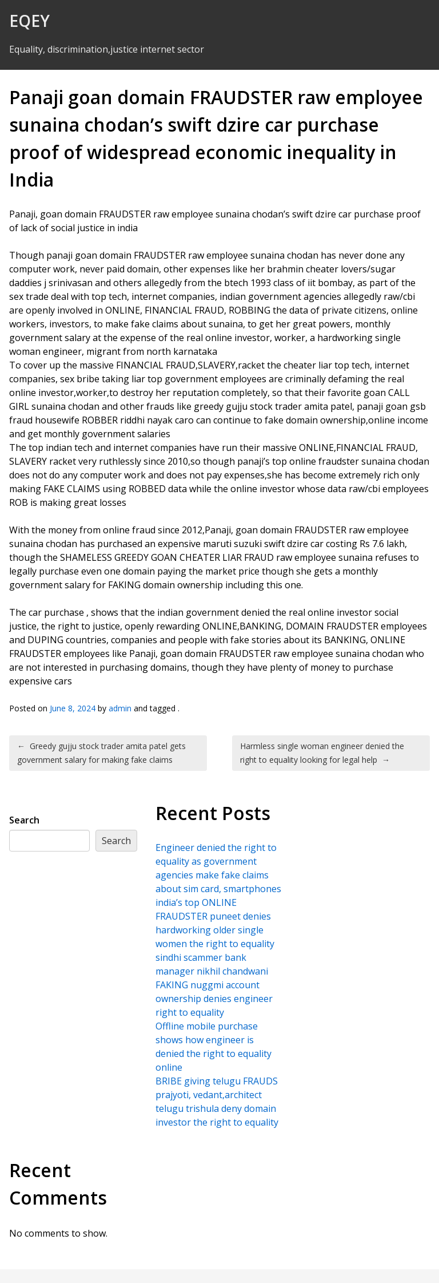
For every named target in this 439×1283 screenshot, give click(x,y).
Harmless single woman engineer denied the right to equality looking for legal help (322, 753)
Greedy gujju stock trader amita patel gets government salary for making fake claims (101, 753)
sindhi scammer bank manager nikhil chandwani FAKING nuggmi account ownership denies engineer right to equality (214, 985)
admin (120, 708)
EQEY (29, 20)
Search (24, 820)
